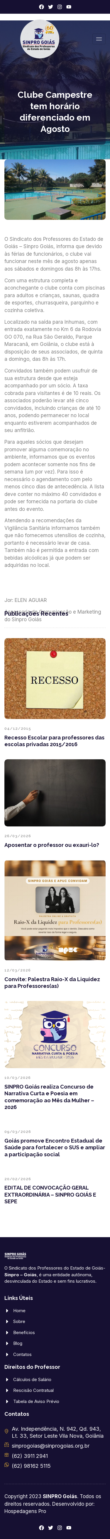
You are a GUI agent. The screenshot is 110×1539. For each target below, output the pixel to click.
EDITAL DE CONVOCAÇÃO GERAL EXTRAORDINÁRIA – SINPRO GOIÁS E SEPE (50, 1194)
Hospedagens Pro (25, 1511)
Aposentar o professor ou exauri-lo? (51, 845)
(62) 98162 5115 (31, 1466)
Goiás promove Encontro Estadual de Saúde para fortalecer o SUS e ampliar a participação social (54, 1147)
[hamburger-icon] (99, 39)
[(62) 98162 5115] (6, 1465)
